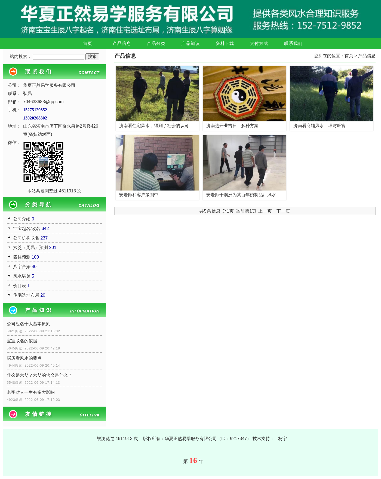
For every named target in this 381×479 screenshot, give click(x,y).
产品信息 (122, 43)
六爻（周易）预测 (30, 247)
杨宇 (282, 438)
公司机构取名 (26, 238)
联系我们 (293, 43)
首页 (87, 43)
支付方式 (259, 43)
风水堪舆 (21, 276)
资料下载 (225, 43)
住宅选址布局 (26, 295)
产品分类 (156, 43)
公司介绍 (21, 219)
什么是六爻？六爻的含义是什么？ (39, 375)
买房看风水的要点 (24, 358)
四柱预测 (21, 257)
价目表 (19, 285)
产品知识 (190, 43)
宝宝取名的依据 (22, 341)
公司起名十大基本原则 (28, 323)
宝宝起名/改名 (26, 228)
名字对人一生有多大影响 (31, 392)
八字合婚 (21, 266)
